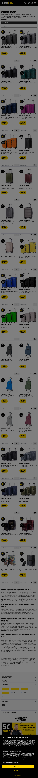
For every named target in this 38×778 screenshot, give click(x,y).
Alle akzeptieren (18, 768)
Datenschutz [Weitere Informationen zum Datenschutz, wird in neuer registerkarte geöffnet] (15, 764)
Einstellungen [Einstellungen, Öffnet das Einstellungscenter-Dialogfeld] (17, 773)
